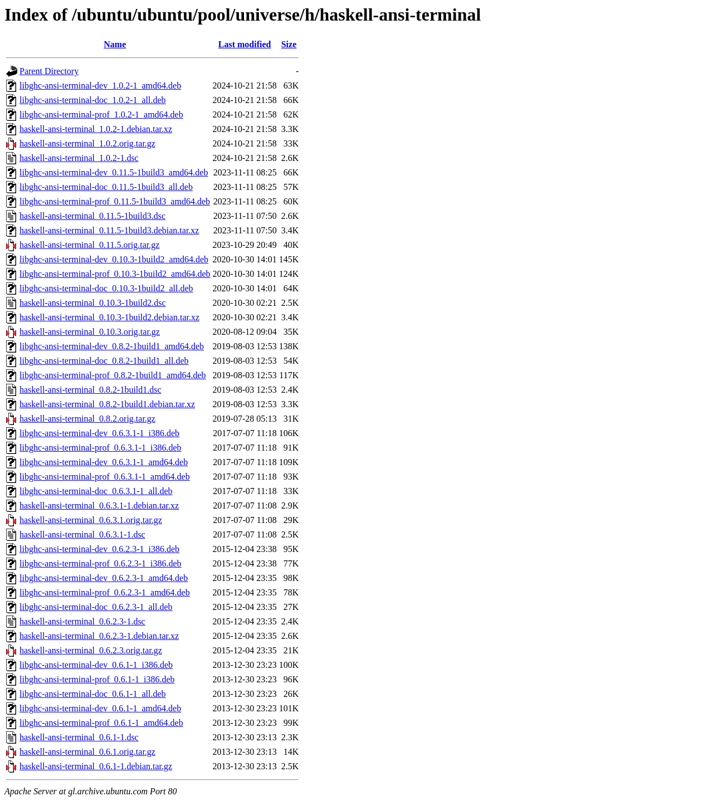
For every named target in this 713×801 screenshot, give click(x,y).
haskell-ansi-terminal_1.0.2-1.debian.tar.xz (95, 129)
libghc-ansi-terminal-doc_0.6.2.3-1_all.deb (96, 607)
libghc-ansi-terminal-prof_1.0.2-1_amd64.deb (101, 114)
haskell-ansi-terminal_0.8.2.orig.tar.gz (87, 418)
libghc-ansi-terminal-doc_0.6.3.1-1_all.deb (96, 491)
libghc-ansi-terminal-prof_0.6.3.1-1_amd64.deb (104, 476)
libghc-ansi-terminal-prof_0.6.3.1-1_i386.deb (100, 447)
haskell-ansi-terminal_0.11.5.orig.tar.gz (89, 245)
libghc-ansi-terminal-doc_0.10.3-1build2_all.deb (106, 288)
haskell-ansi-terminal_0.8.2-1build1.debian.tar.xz (107, 404)
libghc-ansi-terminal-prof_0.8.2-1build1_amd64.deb (112, 375)
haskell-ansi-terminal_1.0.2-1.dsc (79, 158)
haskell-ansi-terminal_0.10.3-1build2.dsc (92, 302)
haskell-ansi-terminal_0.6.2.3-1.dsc (82, 621)
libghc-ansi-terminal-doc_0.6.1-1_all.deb (92, 694)
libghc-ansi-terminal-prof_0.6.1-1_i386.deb (97, 679)
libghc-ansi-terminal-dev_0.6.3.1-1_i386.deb (99, 433)
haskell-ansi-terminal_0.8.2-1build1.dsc (90, 389)
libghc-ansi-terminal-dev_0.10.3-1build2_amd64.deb (113, 259)
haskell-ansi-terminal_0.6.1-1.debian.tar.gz (95, 766)
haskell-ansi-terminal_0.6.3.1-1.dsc (82, 534)
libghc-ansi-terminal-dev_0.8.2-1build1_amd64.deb (111, 346)
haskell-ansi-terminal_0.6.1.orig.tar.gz (87, 751)
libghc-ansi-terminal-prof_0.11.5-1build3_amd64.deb (114, 201)
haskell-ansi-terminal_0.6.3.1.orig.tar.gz (90, 520)
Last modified (244, 44)
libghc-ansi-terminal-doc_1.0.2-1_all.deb (92, 100)
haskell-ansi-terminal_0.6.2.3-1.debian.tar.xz (99, 636)
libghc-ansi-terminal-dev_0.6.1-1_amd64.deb (100, 708)
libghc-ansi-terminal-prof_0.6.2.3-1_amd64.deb (104, 592)
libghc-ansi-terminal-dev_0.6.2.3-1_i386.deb (99, 549)
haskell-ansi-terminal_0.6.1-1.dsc (79, 737)
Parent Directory (49, 71)
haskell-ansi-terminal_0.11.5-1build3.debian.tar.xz (109, 230)
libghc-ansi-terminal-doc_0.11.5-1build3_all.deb (106, 187)
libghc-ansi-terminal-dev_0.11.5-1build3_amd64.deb (113, 172)
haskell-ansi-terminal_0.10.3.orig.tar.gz (89, 331)
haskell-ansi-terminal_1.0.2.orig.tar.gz (87, 143)
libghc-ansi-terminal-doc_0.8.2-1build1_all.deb (103, 360)
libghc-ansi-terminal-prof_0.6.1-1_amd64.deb (101, 722)
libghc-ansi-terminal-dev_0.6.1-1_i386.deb (96, 665)
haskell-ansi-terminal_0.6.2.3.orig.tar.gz (90, 650)
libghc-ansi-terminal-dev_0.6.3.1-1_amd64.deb (103, 462)
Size (289, 44)
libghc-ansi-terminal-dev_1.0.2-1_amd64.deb (100, 85)
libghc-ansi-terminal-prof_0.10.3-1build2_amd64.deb (115, 274)
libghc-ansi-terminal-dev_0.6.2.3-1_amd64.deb (103, 578)
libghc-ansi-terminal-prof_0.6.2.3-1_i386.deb (100, 563)
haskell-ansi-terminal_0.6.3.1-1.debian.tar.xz (99, 505)
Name (115, 44)
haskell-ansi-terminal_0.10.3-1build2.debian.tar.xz (109, 317)
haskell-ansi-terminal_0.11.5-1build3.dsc (92, 216)
